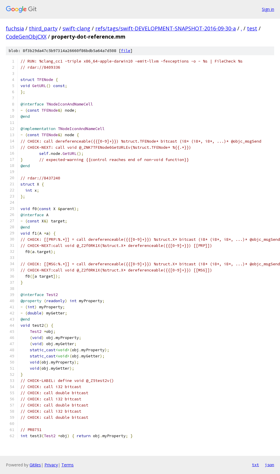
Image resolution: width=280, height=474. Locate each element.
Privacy (51, 465)
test (252, 28)
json (269, 464)
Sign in (268, 9)
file (125, 50)
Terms (67, 465)
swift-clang (76, 28)
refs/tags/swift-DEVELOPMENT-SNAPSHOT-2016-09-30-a (165, 28)
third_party (43, 28)
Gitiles (35, 465)
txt (255, 464)
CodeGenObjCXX (26, 36)
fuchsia (15, 28)
